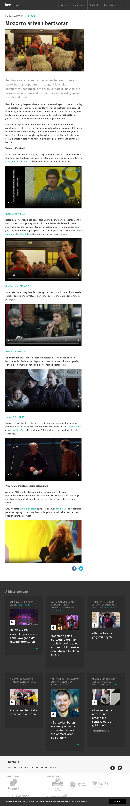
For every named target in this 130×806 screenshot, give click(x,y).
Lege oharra (23, 767)
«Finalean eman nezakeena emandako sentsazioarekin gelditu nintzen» (103, 717)
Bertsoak (34, 767)
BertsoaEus (16, 4)
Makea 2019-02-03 (15, 351)
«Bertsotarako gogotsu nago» (102, 635)
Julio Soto (24, 234)
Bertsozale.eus (15, 784)
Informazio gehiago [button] (78, 801)
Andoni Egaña (16, 430)
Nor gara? (12, 767)
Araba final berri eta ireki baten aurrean (23, 712)
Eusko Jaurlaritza (57, 784)
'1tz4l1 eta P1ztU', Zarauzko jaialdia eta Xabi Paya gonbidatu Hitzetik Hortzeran (23, 635)
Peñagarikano (12, 161)
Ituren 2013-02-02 (15, 213)
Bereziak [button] (109, 5)
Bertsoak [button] (95, 5)
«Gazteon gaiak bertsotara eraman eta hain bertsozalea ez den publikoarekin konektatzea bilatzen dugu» (65, 645)
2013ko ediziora (28, 508)
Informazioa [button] (79, 5)
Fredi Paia (61, 508)
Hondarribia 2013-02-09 (18, 286)
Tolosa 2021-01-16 (14, 417)
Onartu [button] (117, 801)
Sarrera (64, 5)
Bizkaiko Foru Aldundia (102, 784)
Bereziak (44, 767)
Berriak (53, 767)
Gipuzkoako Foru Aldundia (80, 784)
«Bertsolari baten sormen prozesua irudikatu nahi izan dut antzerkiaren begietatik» (63, 730)
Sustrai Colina (74, 426)
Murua (27, 161)
